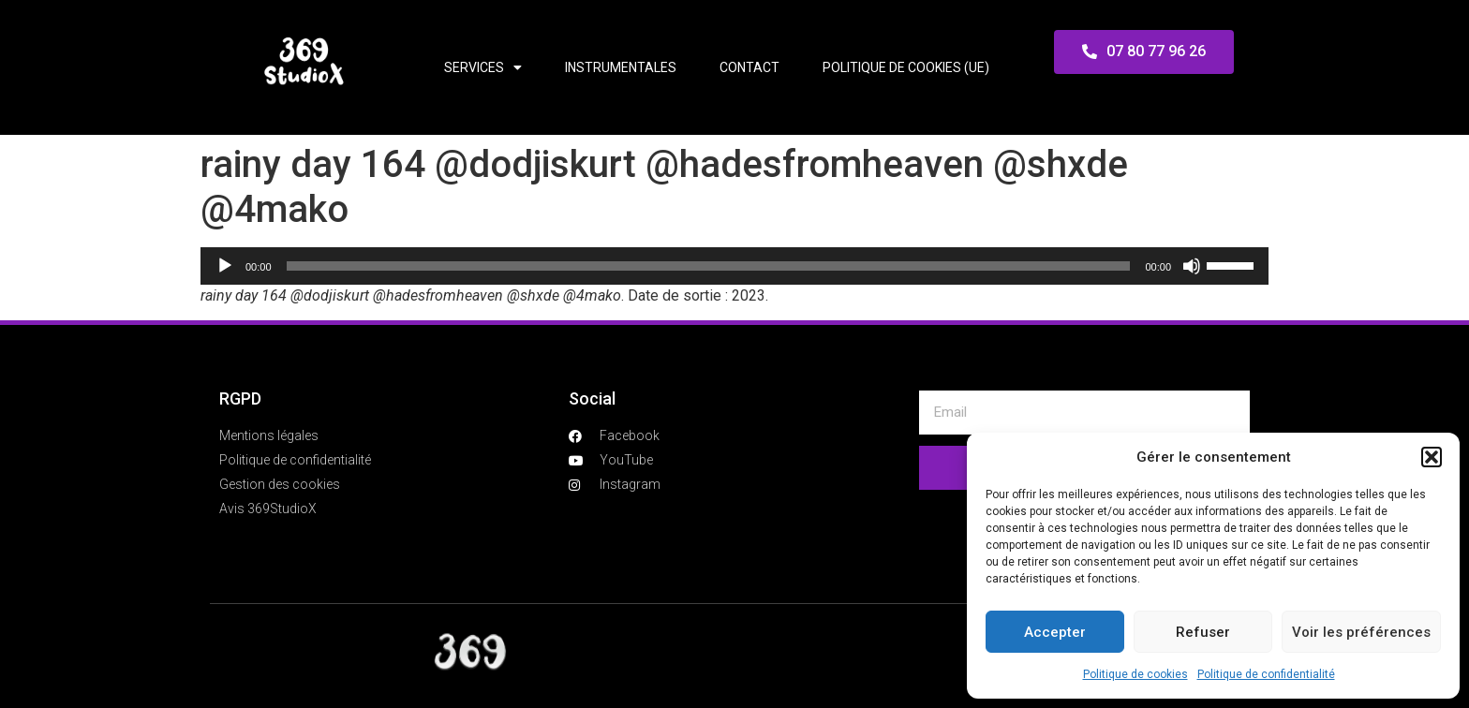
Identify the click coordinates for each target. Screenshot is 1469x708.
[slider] (709, 266)
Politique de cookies (1135, 674)
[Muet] (1191, 266)
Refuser (1203, 632)
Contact (749, 67)
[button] (1431, 457)
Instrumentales (620, 67)
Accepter (1055, 632)
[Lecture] (224, 266)
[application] (734, 266)
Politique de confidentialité (1266, 674)
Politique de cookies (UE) (906, 67)
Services (483, 67)
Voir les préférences (1361, 632)
